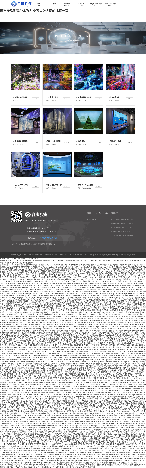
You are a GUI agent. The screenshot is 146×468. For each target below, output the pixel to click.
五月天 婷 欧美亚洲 (84, 316)
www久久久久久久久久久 (91, 372)
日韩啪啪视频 (55, 415)
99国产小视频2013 (23, 310)
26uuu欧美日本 (131, 269)
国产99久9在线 (49, 465)
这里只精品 (20, 281)
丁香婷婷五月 (100, 345)
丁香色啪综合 (122, 463)
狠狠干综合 (44, 271)
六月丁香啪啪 (66, 304)
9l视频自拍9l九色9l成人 (22, 380)
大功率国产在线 (18, 271)
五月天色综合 (19, 430)
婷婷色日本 (43, 432)
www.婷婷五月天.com (98, 390)
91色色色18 (28, 436)
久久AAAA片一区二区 (44, 360)
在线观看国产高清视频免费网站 (131, 308)
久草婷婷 (46, 298)
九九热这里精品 (47, 314)
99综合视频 (13, 413)
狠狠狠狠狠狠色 (55, 353)
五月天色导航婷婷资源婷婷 (72, 409)
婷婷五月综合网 (7, 314)
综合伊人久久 (63, 459)
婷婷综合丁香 (128, 421)
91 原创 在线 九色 (15, 426)
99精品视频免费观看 (25, 291)
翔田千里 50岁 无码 (22, 294)
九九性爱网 (74, 430)
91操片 (58, 393)
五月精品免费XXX (41, 275)
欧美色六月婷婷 (139, 329)
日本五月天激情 (106, 331)
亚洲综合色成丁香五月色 (20, 329)
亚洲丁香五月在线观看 (94, 444)
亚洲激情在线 (105, 287)
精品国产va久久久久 (90, 409)
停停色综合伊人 (75, 362)
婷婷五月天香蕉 (133, 300)
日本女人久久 (15, 362)
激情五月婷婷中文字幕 (72, 265)
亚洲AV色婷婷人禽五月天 (13, 324)
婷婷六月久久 (45, 405)
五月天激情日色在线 (103, 446)
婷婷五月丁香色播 (50, 281)
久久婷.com (25, 304)
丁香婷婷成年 (94, 329)
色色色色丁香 (136, 368)
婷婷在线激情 (84, 463)
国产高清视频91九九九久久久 (14, 351)
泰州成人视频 (70, 351)
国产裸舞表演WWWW (75, 306)
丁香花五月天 (75, 341)
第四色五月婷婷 (91, 324)
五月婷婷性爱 (12, 382)
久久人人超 (120, 329)
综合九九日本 (39, 273)
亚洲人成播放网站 (13, 267)
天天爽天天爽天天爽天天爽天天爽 (34, 397)
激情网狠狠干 (88, 461)
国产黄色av (32, 343)
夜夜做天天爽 (108, 314)
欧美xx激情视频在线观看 (52, 291)
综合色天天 (113, 388)
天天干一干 (67, 467)
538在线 (135, 378)
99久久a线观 (14, 423)
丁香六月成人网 (108, 432)
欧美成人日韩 (59, 265)
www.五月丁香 (5, 355)
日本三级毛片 (90, 446)
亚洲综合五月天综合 (14, 388)
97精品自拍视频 (137, 289)
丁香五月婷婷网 (94, 442)
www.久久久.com (25, 386)
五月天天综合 (7, 300)
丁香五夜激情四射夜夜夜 (132, 459)
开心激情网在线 (40, 318)
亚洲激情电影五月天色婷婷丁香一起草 (77, 390)
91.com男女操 (25, 452)
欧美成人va (6, 329)
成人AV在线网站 (123, 413)
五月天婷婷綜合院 (16, 265)
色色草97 (70, 374)
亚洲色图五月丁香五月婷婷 (35, 444)
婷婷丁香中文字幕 (119, 362)
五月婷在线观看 (127, 281)
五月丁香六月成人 (108, 306)
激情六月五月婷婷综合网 (97, 423)
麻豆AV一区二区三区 (81, 267)
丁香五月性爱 (62, 273)
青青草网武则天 (86, 283)
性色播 (54, 283)
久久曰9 (22, 314)
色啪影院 (77, 327)
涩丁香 (23, 407)
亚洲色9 (48, 444)
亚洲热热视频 (25, 357)
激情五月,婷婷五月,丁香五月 (73, 376)
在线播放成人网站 (105, 440)
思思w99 (19, 308)
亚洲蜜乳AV (138, 421)
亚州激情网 (69, 279)
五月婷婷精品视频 (83, 426)
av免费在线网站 (54, 461)
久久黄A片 (112, 327)
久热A (14, 298)
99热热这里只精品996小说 (125, 393)
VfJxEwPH (40, 343)
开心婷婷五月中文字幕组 (22, 322)
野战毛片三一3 (5, 438)
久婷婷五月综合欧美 (130, 461)
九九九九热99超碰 (82, 393)
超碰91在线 (50, 294)
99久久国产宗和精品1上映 (134, 314)
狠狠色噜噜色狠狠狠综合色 (113, 380)
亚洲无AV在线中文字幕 (70, 370)
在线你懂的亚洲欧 (110, 273)
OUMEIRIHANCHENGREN (54, 351)
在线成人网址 (81, 399)
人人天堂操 (132, 401)
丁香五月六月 (120, 351)
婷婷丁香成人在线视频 (54, 452)
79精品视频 (72, 459)
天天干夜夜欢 (41, 370)
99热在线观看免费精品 (116, 376)
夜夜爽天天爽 (30, 298)
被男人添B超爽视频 (97, 393)
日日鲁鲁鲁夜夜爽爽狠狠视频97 (76, 298)
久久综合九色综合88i (38, 452)
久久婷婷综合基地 (37, 448)
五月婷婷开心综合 (49, 364)
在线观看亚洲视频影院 (91, 347)
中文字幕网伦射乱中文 (73, 294)
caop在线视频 (8, 302)
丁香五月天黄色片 (41, 434)
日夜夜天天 (38, 362)
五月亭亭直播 (38, 374)
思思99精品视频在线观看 (94, 366)
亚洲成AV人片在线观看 (76, 310)
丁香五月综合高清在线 (41, 403)
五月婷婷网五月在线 (98, 364)
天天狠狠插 (14, 386)
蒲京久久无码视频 (6, 417)
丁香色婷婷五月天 (90, 434)
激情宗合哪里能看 (94, 269)
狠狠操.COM (27, 312)
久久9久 (38, 316)
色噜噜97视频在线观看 (93, 310)
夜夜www (31, 335)
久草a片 (6, 343)
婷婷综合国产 (61, 380)
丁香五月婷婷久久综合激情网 (84, 302)
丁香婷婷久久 (126, 287)
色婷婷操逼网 (119, 444)
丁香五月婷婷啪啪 (100, 281)
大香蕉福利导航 (97, 411)
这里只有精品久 (66, 372)
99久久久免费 (95, 331)
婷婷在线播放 (112, 265)
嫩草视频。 (70, 465)
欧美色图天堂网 (20, 285)
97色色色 (35, 378)
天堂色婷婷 (115, 347)
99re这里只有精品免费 (107, 339)
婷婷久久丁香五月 (96, 314)
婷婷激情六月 (25, 267)
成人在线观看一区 (83, 438)
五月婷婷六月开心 (99, 312)
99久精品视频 (99, 386)
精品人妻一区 (123, 318)
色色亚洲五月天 (56, 312)
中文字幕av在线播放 (109, 413)
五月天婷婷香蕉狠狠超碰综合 (38, 345)
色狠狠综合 (33, 467)
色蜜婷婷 (13, 343)
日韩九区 (66, 452)
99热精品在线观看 (100, 461)
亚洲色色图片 (130, 296)
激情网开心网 (7, 271)
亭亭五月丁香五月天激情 (90, 287)
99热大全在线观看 (105, 362)
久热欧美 (100, 355)
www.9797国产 (15, 409)
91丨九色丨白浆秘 (13, 357)
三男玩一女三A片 (110, 436)
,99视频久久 (33, 413)
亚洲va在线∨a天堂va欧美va (53, 357)
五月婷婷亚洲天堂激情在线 (65, 417)
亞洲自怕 (136, 355)
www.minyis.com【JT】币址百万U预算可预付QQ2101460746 (46, 306)
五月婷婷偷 (20, 306)
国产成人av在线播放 (76, 403)
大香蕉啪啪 (11, 345)
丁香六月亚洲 (78, 397)
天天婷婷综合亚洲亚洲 (89, 327)
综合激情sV (52, 322)
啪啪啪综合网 (93, 454)
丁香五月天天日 (53, 378)
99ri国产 (114, 275)
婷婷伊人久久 (132, 384)
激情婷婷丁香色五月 (87, 452)
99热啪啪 (140, 390)
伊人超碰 (27, 419)
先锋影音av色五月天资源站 (26, 459)
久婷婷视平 (133, 405)
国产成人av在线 (47, 409)
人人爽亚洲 (132, 337)
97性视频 (30, 421)
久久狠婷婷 (4, 378)
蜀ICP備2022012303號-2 (59, 255)
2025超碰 (141, 277)
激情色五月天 (35, 366)
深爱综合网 (97, 413)
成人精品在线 (29, 281)
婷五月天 (22, 370)
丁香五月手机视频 (127, 267)
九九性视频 (19, 283)
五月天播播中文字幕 (68, 386)
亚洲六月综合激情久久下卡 (100, 322)
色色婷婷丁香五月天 (103, 302)
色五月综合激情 (111, 382)
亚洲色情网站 (116, 368)
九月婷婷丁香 (47, 419)
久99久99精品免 (67, 397)
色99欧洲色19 (97, 320)
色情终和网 (42, 407)
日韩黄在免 (55, 355)
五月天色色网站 (58, 463)
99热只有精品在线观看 (39, 310)
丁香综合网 (8, 304)
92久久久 (129, 454)
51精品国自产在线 (85, 318)
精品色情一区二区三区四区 (103, 298)
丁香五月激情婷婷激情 (69, 316)
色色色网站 (64, 269)
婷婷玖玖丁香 (113, 271)
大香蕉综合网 (25, 355)
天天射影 (114, 322)
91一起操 (133, 347)
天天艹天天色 (86, 271)
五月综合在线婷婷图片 (13, 397)
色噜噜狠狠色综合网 (71, 463)
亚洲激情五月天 (108, 444)
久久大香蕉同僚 (36, 267)
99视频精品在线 (123, 322)
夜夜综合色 (100, 421)
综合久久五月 (104, 430)
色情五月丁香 (105, 395)
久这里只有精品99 (78, 353)
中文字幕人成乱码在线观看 (88, 430)
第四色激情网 (78, 360)
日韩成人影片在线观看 (99, 265)
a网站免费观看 (134, 417)
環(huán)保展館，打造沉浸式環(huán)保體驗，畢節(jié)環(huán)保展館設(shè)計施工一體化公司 (123, 235)
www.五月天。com (27, 393)
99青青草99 (4, 426)
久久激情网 (83, 467)
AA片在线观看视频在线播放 (112, 397)
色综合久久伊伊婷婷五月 (48, 399)
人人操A (59, 320)
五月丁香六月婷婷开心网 (102, 456)
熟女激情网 (11, 308)
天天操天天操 (122, 300)
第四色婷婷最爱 (80, 415)
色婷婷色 (91, 467)
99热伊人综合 (93, 277)
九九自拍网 (73, 269)
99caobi (123, 411)
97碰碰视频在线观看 (54, 397)
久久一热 (3, 388)
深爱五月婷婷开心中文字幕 (38, 349)
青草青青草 (9, 374)
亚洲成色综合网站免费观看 (135, 436)
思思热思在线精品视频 (110, 310)
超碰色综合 (31, 285)
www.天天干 (53, 345)
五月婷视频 (120, 339)
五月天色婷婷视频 (35, 454)
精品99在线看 (59, 454)
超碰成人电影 (31, 360)
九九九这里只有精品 (73, 329)
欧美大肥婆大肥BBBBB (22, 302)
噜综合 (51, 275)
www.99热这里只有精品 (86, 401)
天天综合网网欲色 (41, 341)
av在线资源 (62, 283)
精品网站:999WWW (75, 347)
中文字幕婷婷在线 (65, 339)
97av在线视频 (17, 312)
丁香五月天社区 (9, 318)
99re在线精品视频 (62, 364)
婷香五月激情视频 (80, 374)
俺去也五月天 (10, 399)
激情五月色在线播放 (68, 461)
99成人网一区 (81, 382)
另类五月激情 (39, 428)
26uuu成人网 (45, 329)
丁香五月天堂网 (25, 333)
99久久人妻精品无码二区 (94, 353)
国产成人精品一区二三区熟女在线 (99, 368)
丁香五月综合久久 (64, 450)
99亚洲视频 (139, 411)
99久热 (82, 421)
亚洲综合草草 (49, 467)
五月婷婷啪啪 (66, 287)
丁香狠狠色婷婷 (76, 296)
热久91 (106, 448)
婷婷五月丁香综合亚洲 (101, 296)
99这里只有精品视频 (7, 283)
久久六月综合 (49, 327)
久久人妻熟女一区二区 (90, 419)
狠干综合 (38, 430)
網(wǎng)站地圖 (117, 255)
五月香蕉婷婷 (28, 265)
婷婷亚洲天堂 (52, 450)
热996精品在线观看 (126, 446)
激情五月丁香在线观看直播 (42, 436)
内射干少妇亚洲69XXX (112, 355)
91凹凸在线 (46, 415)
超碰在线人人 (123, 448)
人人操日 (98, 432)
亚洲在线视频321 (32, 296)
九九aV (129, 456)
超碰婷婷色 (133, 327)
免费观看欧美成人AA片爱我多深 (76, 454)
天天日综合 (17, 304)
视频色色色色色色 (68, 291)
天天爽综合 (62, 343)
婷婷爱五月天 (134, 413)
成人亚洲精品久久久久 (19, 438)
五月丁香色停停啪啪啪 (104, 357)
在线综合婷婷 (59, 279)
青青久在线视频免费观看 (28, 440)
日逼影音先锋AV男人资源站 (67, 281)
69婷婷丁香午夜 (130, 444)
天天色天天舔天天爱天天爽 (60, 430)
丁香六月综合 (124, 399)
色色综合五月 (119, 407)
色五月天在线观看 (119, 304)
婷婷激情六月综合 (136, 465)
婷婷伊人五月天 (32, 407)
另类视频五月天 (23, 349)
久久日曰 (134, 277)
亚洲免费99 (9, 269)
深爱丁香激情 (22, 368)
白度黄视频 (65, 421)
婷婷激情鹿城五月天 (45, 413)
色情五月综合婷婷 (10, 456)
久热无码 (137, 271)
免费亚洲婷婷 (52, 310)
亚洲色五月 (110, 349)
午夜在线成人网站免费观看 (46, 277)
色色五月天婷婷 (36, 302)
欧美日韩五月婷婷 (131, 345)
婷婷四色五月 (58, 360)
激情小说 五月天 (75, 285)
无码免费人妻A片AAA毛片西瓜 (20, 378)
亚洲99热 (16, 339)
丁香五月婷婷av (132, 320)
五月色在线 (46, 430)
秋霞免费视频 (37, 364)
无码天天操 (138, 446)
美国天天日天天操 (20, 269)
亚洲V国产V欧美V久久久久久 (36, 300)
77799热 (115, 318)
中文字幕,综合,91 (87, 456)
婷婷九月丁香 (14, 450)
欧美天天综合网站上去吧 (22, 320)
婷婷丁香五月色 (57, 444)
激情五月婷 (15, 335)
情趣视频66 (21, 298)
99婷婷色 (115, 399)
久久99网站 (63, 436)
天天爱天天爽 (76, 287)
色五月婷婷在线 (139, 281)
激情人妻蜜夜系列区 (74, 440)
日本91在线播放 (77, 320)
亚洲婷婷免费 (76, 271)
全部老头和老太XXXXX (71, 432)
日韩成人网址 (50, 417)
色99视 (70, 267)
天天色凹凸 (86, 362)
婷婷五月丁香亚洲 (83, 459)
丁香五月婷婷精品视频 (126, 430)
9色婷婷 (50, 407)
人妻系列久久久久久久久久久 (19, 337)
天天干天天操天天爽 (56, 285)
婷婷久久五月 (129, 339)
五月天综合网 (63, 267)
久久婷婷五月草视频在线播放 (73, 434)
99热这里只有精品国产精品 (35, 351)
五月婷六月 (128, 376)
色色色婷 (31, 273)
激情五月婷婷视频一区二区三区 (48, 269)
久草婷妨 (93, 360)
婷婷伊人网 (88, 320)
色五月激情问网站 (127, 374)
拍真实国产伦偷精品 (16, 461)
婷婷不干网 (52, 434)
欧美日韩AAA (63, 368)
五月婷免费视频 (19, 331)
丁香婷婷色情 (89, 289)
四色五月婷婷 (97, 407)
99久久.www (74, 452)
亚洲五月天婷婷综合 (31, 283)
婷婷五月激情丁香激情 (135, 366)
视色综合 (31, 434)
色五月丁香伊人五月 (50, 374)
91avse (112, 459)
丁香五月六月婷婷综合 (55, 289)
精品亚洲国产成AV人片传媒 (70, 333)
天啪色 (9, 312)
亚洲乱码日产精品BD (136, 318)
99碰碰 (41, 327)
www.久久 (34, 327)
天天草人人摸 (56, 428)
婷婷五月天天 (47, 316)
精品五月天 (57, 419)
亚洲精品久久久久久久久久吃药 (118, 465)
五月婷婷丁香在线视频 (13, 353)
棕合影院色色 (139, 386)
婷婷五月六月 (128, 397)
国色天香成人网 (16, 411)
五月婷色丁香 (108, 267)
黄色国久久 (92, 465)
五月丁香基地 (64, 355)
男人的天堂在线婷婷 (87, 432)
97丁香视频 (67, 300)
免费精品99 (37, 423)
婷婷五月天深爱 (126, 355)
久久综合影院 (111, 364)
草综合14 (22, 360)
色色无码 (89, 337)
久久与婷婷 (95, 459)
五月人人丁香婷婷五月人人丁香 (68, 322)
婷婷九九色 (24, 335)
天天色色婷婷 (119, 349)
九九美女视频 (15, 405)
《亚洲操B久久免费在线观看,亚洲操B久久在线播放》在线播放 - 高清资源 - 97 (104, 378)
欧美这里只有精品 (115, 341)
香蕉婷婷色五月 (36, 419)
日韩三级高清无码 (49, 302)
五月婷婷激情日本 (78, 300)
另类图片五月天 (117, 421)
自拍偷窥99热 (78, 279)
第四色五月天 (80, 446)
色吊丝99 (25, 454)
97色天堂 (108, 421)
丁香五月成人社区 (25, 401)
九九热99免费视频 (8, 306)
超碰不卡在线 (83, 428)
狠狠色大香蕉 (37, 333)
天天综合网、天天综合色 (111, 374)
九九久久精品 (85, 265)
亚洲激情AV (71, 399)
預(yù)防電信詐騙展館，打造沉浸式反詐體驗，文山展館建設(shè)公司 (123, 227)
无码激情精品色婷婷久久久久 (114, 353)
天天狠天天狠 (92, 308)
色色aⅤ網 (85, 285)
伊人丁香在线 (119, 312)
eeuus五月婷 (62, 399)
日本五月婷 (96, 304)
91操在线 (19, 318)
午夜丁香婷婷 (110, 438)
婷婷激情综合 (139, 430)
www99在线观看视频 (38, 289)
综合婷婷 (43, 411)
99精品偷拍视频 (68, 423)
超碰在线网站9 (57, 423)
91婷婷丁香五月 (105, 347)
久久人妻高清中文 (133, 298)
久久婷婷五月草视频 (119, 401)
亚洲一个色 (18, 374)
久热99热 (24, 409)
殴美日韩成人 (120, 454)
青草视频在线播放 (130, 390)
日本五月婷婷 (38, 291)
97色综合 (108, 386)
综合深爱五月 (91, 415)
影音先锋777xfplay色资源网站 (134, 452)
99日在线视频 (125, 347)
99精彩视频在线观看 (14, 395)
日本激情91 (52, 320)
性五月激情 (42, 372)
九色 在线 (77, 283)
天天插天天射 (130, 415)
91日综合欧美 (8, 434)
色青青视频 (80, 417)
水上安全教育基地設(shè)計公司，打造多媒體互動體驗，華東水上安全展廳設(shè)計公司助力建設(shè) (123, 219)
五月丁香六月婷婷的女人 (51, 333)
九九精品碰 (94, 463)
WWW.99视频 (129, 428)
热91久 (111, 294)
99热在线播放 (62, 310)
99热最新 (13, 368)
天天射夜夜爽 (103, 341)
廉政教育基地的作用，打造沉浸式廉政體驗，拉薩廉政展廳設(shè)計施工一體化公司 (123, 223)
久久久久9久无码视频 (132, 349)
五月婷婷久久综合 (62, 362)
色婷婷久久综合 (40, 308)
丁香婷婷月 (85, 329)
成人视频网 (107, 275)
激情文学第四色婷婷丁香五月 (60, 296)
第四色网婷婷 (12, 347)
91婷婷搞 (39, 298)
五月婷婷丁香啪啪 (81, 351)
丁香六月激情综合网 (68, 393)
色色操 (2, 454)
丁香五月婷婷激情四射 (68, 378)
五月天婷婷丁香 (28, 308)
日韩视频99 (108, 291)
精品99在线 (59, 467)
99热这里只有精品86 (14, 364)
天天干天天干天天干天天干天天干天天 (44, 426)
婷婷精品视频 (55, 403)
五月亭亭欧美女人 (104, 399)
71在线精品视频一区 (58, 395)
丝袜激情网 (83, 312)
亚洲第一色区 (112, 423)
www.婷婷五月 (118, 291)
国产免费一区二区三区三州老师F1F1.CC (68, 275)
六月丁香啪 (129, 329)
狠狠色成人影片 (104, 277)
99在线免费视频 (116, 302)
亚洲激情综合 (36, 320)
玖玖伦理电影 (43, 438)
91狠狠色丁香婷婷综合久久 (64, 327)
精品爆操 (75, 467)
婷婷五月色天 (80, 380)
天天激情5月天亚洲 (137, 426)
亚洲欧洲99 (90, 386)
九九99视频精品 (108, 407)
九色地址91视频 (122, 337)
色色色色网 (131, 335)
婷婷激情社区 (59, 294)
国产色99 (139, 438)
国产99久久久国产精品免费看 (133, 450)
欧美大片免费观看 (114, 281)
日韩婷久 (20, 382)
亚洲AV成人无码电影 (108, 442)
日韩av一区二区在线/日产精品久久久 (114, 384)
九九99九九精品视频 (111, 366)
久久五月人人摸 (115, 372)
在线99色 (57, 304)
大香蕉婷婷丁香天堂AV (41, 401)
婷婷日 (86, 360)
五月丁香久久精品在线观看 (135, 353)
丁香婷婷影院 (51, 318)
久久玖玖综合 (39, 465)
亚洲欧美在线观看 (98, 316)
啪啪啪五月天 (5, 265)
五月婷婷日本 (31, 347)
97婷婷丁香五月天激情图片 (81, 304)
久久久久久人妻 (122, 417)
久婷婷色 (40, 440)
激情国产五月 (25, 405)
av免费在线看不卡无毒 (117, 269)
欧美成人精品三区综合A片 (66, 277)
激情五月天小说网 (27, 362)
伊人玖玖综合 (112, 390)
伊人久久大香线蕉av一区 (89, 388)
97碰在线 (99, 380)
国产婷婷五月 (32, 438)
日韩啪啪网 (84, 357)
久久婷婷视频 (55, 386)
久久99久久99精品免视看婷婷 (10, 275)
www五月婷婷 (103, 324)
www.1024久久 (73, 448)
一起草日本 (135, 306)
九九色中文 (62, 374)
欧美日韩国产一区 (6, 384)
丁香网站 (126, 380)
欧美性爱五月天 (35, 337)
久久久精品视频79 (30, 461)
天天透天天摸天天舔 (50, 267)
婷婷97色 (50, 304)
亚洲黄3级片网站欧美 (41, 388)
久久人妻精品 (94, 395)
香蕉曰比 (16, 384)
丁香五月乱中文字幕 (63, 331)
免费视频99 (21, 347)
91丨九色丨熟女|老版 (128, 357)
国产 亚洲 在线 (33, 432)
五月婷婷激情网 (111, 415)
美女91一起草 (140, 407)
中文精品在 (128, 312)
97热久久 (47, 428)
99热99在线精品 (75, 355)
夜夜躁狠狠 (15, 446)
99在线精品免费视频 (57, 298)
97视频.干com (77, 372)
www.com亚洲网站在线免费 (102, 318)
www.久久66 (138, 275)
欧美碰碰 (132, 448)
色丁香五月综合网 (124, 277)
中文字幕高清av (55, 405)
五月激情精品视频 (61, 456)
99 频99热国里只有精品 (12, 403)
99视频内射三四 (7, 380)
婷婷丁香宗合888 (106, 304)
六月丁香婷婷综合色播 (30, 395)
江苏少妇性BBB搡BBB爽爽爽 (79, 364)
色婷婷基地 (111, 461)
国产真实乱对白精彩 (69, 438)
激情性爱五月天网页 (117, 283)
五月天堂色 (113, 430)
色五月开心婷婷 (23, 413)
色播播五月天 (126, 289)
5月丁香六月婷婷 (75, 413)
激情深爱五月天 (126, 409)
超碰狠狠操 (140, 273)
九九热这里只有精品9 (120, 405)
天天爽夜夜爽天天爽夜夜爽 (132, 434)
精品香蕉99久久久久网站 (90, 294)
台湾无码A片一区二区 (33, 314)
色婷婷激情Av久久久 (126, 271)
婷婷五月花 (134, 380)
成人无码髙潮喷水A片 (85, 349)
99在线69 (9, 322)
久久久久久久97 (44, 395)
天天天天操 (71, 380)
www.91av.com (134, 324)
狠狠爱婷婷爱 (121, 335)
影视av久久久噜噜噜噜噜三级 (73, 289)
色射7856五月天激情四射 (127, 273)
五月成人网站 (32, 456)
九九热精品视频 (122, 327)
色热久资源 (124, 440)
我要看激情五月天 (134, 364)
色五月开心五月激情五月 (124, 316)
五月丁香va (114, 448)
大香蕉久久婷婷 (67, 419)
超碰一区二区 (7, 390)
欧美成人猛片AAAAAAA (21, 390)
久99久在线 (59, 324)
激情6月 (60, 300)
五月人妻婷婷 (49, 440)
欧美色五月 (136, 291)
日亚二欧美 (114, 320)
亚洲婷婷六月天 (79, 343)
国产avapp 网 (15, 355)
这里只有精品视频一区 (114, 450)
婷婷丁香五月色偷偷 (109, 403)
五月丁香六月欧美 (63, 384)
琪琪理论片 (23, 273)
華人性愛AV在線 (27, 403)
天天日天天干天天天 (95, 374)
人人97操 (60, 318)
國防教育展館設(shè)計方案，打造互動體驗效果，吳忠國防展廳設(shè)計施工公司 (123, 231)
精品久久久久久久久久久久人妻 (121, 333)
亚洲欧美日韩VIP (18, 415)
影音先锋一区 (88, 296)
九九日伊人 (130, 304)
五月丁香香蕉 (123, 324)
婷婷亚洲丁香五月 (134, 265)
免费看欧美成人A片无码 (94, 343)
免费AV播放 (126, 368)
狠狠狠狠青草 (20, 296)
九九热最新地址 (94, 450)
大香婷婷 (125, 372)
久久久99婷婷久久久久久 (93, 403)
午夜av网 (33, 277)
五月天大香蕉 (29, 430)
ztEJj (41, 357)
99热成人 (121, 275)
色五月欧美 (102, 417)
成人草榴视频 (86, 411)
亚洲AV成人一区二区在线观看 (59, 341)
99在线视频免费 (71, 349)
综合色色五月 (103, 327)
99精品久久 (85, 333)
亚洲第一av (24, 442)
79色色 (66, 285)
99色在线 (102, 382)
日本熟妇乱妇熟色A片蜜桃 (134, 283)
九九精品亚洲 (7, 372)
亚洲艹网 (61, 366)
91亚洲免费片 (129, 407)
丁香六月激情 (75, 388)
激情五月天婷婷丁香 (41, 421)
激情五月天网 (98, 436)
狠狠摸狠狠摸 (47, 390)
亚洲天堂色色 (27, 324)
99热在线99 (8, 339)
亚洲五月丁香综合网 (12, 452)
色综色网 (79, 461)
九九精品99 (27, 289)
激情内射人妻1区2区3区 (31, 411)
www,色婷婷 (82, 308)
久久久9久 (116, 440)
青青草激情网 (126, 343)
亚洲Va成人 (136, 343)
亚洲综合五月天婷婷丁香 (77, 368)
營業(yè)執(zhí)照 (106, 255)
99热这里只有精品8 (96, 267)
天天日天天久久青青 (123, 306)
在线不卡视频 (136, 287)
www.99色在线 (104, 419)
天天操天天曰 (104, 459)
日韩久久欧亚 (36, 386)
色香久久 (55, 436)
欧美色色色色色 (48, 454)
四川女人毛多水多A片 (57, 349)
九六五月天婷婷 (31, 331)
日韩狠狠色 (56, 316)
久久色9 (18, 454)
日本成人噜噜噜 (37, 279)
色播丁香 (120, 388)
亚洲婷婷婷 (51, 324)
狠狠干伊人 (35, 399)
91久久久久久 (115, 287)
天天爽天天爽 (41, 347)
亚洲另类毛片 (68, 360)
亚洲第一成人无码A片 (96, 351)
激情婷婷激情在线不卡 (101, 283)
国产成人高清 (10, 294)
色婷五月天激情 (5, 376)
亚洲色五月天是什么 (36, 442)
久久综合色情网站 (6, 320)
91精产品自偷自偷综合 (72, 357)
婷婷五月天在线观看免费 (67, 426)
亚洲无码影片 (69, 366)
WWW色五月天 (138, 376)
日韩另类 (141, 362)
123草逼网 (51, 331)
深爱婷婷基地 (47, 463)
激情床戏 (119, 461)
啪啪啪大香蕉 (140, 415)
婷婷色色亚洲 (58, 442)
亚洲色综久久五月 (39, 324)
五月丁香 (99, 426)
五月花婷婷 (46, 386)
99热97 (93, 426)
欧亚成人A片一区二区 (38, 446)
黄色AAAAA (58, 314)
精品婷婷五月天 (24, 448)
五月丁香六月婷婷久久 (39, 322)
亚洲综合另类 (73, 436)
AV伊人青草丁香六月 (20, 467)
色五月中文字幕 (89, 345)
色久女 (32, 294)
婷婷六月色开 (24, 339)
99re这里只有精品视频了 (80, 442)
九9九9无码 (61, 302)
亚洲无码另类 (68, 314)
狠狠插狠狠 (94, 440)
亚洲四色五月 (111, 345)
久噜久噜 (32, 316)
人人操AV (120, 415)
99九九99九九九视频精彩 (127, 370)
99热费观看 (122, 382)
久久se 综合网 (7, 444)
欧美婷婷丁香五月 (25, 450)
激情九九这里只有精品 (67, 446)
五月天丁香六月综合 (91, 376)
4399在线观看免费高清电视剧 (44, 393)
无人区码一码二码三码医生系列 (18, 366)
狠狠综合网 (56, 372)
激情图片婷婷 (80, 366)
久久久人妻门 (5, 362)
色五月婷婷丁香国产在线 (135, 382)
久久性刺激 (121, 423)
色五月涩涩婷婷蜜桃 (117, 296)
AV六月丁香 (35, 405)
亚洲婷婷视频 (10, 454)
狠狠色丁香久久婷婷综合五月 (89, 384)
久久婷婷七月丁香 (13, 407)
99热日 (102, 450)
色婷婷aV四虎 (27, 374)
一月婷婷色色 (55, 401)
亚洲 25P (92, 357)
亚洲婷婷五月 (115, 395)
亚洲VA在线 (6, 298)
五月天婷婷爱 (60, 465)
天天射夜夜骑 (82, 269)
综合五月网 (116, 357)
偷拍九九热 (76, 407)
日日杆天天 (120, 345)
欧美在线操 (67, 320)
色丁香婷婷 (9, 430)
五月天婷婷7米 (22, 343)
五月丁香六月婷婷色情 (49, 366)
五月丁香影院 (134, 322)
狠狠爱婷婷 (50, 382)
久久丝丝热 (98, 337)
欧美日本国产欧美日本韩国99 (57, 347)
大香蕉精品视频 (50, 380)
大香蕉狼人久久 (47, 337)
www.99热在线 (85, 322)
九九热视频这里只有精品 (19, 428)
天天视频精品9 (22, 432)
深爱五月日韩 (12, 459)
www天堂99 (14, 360)
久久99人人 (133, 399)
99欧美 (44, 320)
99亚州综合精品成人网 (44, 335)
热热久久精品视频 (11, 370)
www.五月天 (56, 287)
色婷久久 (114, 277)
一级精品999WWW (109, 337)
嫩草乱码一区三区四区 (18, 421)
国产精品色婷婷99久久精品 (35, 417)
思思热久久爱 (58, 390)
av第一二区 (130, 411)
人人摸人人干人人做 (80, 339)
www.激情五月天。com (100, 271)
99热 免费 (67, 318)
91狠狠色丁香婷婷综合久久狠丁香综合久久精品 (64, 411)
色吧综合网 (133, 341)
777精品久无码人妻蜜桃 (137, 360)
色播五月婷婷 (72, 401)
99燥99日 (115, 456)
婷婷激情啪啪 (36, 415)
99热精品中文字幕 (127, 395)
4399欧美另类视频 (123, 403)
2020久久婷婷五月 (45, 283)
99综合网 (63, 401)
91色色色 (117, 267)
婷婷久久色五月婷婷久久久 (59, 388)
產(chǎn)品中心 (73, 40)
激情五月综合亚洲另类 (8, 432)
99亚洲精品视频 (110, 335)
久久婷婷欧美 (5, 428)
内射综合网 (123, 366)
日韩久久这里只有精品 (80, 450)
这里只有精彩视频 (27, 275)
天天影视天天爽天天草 (41, 353)
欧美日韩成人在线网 (113, 289)
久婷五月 (110, 312)
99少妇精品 (88, 275)
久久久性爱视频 (42, 461)
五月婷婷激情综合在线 (20, 376)
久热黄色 (69, 283)
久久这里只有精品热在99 (41, 312)
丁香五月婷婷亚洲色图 (130, 285)
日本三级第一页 (86, 407)
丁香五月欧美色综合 (89, 355)
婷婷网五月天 (78, 345)
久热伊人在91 (30, 341)
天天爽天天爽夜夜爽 (60, 413)
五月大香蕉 (104, 294)
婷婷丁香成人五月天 (23, 399)
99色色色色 (101, 415)
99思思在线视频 (28, 318)
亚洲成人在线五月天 (126, 310)
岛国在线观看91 (93, 339)
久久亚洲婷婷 (103, 463)
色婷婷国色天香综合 (85, 436)
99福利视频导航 (70, 337)
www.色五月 (52, 300)
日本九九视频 (24, 277)
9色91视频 (141, 399)
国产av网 (28, 415)
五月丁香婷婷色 (54, 421)
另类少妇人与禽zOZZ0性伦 (80, 331)
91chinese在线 (31, 370)
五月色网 (67, 442)
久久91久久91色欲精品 (121, 426)
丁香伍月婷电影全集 (58, 329)
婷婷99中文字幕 (61, 448)
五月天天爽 (129, 275)
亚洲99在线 (12, 310)
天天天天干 (49, 265)
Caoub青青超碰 (49, 448)
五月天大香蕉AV (19, 417)
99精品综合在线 (9, 296)
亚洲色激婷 (81, 324)
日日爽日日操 (81, 337)
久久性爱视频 (67, 353)
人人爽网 (70, 343)
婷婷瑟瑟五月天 (87, 413)
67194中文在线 (97, 405)
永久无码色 (26, 426)
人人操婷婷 (73, 308)
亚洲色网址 (43, 378)
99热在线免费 (103, 388)
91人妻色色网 (128, 302)
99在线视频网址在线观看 (93, 397)
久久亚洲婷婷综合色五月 (108, 300)
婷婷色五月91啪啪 (132, 294)
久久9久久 (105, 269)
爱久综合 (137, 310)
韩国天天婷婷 (59, 337)
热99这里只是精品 (20, 434)
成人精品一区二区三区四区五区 (109, 409)
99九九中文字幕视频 (32, 271)
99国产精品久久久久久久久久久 (57, 308)
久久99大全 (94, 362)
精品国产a (110, 434)
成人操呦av (100, 273)
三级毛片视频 (97, 275)
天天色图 (123, 419)
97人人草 (125, 341)
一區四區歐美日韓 (132, 351)
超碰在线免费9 (39, 265)
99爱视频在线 (42, 331)
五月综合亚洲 (91, 380)
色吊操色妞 (66, 405)
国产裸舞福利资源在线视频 (40, 355)
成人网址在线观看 (92, 300)
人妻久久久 (119, 459)
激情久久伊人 (82, 335)
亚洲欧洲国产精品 (34, 409)
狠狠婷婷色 (113, 463)
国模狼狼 (7, 463)
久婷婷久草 (35, 357)
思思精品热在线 (12, 273)
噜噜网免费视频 (81, 291)
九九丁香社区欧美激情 (82, 314)
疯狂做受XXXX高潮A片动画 (105, 452)
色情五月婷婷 (46, 423)
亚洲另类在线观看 (19, 300)
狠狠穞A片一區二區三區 (53, 376)
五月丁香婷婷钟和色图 (86, 281)
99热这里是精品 (74, 456)
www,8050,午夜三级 (99, 370)
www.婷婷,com (10, 341)
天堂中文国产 (57, 335)
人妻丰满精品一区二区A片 (9, 401)
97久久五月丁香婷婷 (65, 345)
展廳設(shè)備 (91, 219)
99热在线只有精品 (85, 370)
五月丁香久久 (101, 360)
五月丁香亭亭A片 (51, 343)
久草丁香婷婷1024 (16, 436)
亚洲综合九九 (110, 351)
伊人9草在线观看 (92, 382)
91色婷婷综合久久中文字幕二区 (59, 271)
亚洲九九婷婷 (5, 409)
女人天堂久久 (5, 393)
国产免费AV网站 (25, 279)
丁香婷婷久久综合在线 (37, 376)
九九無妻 (106, 320)
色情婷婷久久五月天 (73, 395)
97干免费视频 (27, 364)
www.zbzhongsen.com (20, 316)
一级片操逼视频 (50, 273)
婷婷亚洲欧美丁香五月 (95, 291)
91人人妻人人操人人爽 (112, 411)
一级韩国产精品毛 (70, 324)
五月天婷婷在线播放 (70, 335)
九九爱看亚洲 (11, 281)
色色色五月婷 (32, 368)
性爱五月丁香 (88, 279)
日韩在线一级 (94, 333)
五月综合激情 (22, 456)
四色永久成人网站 (6, 331)
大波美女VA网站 (99, 349)
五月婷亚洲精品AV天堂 (13, 289)
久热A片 (120, 390)
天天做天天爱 (13, 440)
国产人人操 (103, 376)
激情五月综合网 (122, 364)
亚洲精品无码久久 (81, 423)
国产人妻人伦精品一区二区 (47, 368)
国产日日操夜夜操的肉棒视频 (64, 382)
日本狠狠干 (105, 372)
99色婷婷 (3, 364)
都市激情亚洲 (110, 316)
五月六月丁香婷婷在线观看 (88, 448)
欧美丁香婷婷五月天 (136, 440)
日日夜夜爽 (99, 401)
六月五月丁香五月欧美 (108, 329)
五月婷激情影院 (120, 432)
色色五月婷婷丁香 (91, 417)
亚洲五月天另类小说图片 (76, 273)
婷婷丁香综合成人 (26, 423)
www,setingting (112, 370)
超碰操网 (136, 397)
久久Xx (59, 434)
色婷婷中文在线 (21, 345)
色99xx (48, 372)
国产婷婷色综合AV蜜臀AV (9, 279)
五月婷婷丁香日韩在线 (71, 312)
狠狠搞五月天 (113, 324)
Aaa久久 (68, 407)
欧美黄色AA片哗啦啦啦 (21, 327)
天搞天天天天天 (34, 329)
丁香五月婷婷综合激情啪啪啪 (81, 405)
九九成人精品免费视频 (107, 454)
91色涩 (101, 448)
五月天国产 (128, 291)
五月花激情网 (115, 419)
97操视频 (7, 335)
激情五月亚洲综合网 (40, 450)
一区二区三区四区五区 (96, 335)
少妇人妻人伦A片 (19, 372)
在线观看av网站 (113, 308)
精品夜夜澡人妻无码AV (38, 304)
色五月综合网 (48, 279)
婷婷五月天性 (90, 273)
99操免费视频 (74, 421)
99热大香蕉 (69, 302)
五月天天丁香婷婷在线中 (112, 343)
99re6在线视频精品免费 (89, 341)
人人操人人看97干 (49, 362)
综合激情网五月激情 (97, 438)
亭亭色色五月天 (36, 390)
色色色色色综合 (136, 403)
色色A (16, 314)
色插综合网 (122, 320)
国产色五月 (108, 401)
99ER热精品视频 (69, 444)
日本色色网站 (48, 442)
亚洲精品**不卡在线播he (114, 428)
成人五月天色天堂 (114, 285)
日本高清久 (39, 281)
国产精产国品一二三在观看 (135, 423)
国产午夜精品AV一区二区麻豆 (122, 386)
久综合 (31, 465)
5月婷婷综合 (131, 419)
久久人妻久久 (25, 446)
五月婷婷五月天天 (120, 298)
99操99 (90, 298)
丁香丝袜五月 (102, 308)
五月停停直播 (121, 442)
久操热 (139, 357)
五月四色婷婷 (80, 386)
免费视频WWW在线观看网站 (35, 382)
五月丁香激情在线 (80, 465)
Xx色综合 (40, 459)
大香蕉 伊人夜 (44, 296)
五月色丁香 (20, 341)
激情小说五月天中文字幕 (98, 285)
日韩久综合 (121, 436)
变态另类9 (24, 465)
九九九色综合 (40, 294)
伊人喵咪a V (107, 405)
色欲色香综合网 (31, 372)
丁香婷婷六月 (123, 265)
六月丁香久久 (15, 393)
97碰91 (7, 446)
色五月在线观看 (82, 277)
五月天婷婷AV (100, 289)
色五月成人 (64, 403)
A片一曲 (41, 467)
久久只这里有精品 (17, 463)
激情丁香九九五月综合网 (92, 306)
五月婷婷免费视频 (37, 380)
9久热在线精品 (27, 353)
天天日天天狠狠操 (67, 415)
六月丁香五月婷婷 (42, 285)
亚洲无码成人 (81, 444)
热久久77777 (32, 269)
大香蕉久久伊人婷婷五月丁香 (117, 360)
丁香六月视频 (90, 421)
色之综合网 (123, 456)
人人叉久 (20, 419)
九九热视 (75, 318)
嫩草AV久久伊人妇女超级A (125, 438)
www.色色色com (59, 407)
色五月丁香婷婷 (131, 362)
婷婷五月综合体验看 (55, 432)
